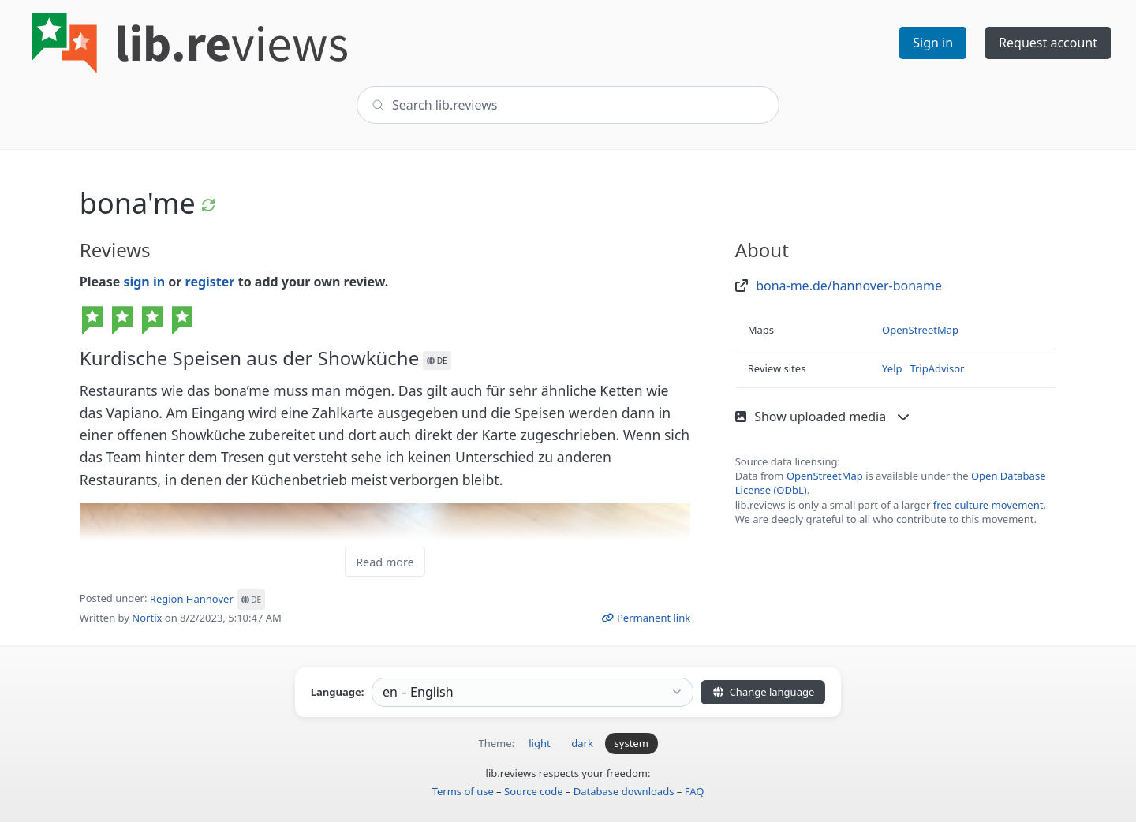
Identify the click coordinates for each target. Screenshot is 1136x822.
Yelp (892, 368)
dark (582, 743)
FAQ (694, 791)
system (631, 743)
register (210, 281)
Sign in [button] (933, 42)
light (539, 743)
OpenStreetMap (920, 330)
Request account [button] (1048, 42)
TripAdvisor (937, 368)
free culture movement (988, 505)
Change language (763, 692)
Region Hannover (207, 599)
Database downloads (624, 791)
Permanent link (645, 618)
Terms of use (463, 791)
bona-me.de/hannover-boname (849, 285)
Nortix (147, 618)
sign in (144, 281)
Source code (533, 791)
